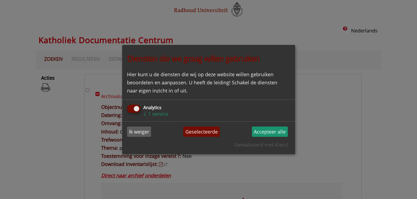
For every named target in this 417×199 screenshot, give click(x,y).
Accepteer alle (270, 131)
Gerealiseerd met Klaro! (261, 144)
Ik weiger (139, 131)
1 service (155, 114)
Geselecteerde (201, 131)
